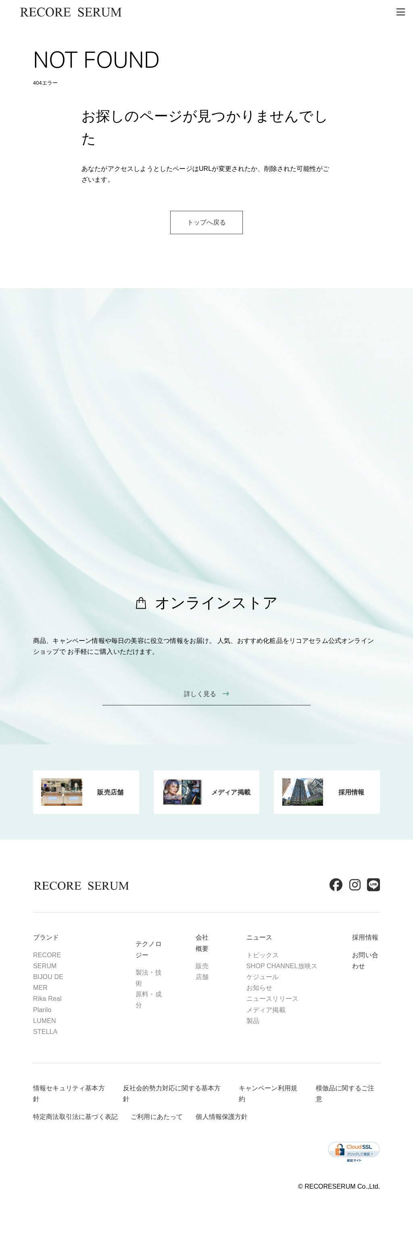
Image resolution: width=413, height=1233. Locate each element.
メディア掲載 (266, 1009)
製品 (252, 1020)
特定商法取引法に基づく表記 (75, 1116)
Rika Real (47, 998)
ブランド (46, 937)
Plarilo (42, 1009)
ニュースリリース (272, 998)
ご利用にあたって (157, 1116)
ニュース (259, 937)
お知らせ (259, 987)
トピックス (262, 955)
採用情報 (365, 937)
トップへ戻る (206, 222)
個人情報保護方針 (222, 1116)
